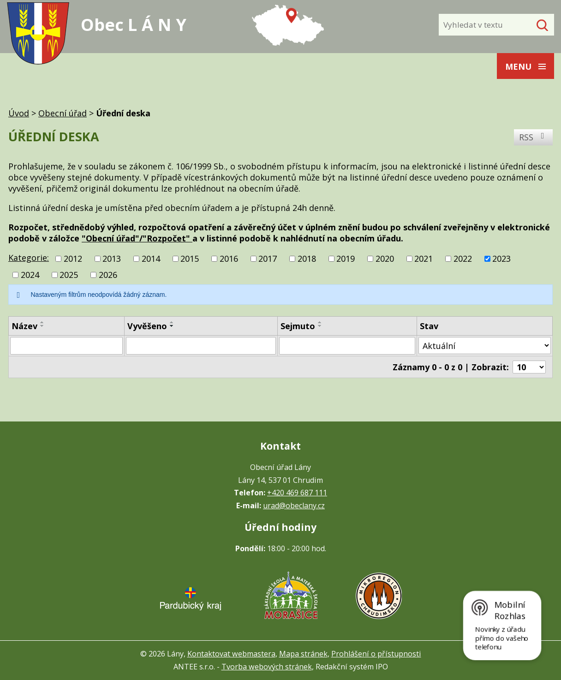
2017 (267, 258)
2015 (189, 258)
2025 (69, 274)
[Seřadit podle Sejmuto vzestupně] (320, 322)
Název (24, 325)
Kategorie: (28, 257)
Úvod (18, 113)
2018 (307, 258)
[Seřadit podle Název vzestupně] (42, 322)
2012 (73, 258)
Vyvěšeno (147, 325)
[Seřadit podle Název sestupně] (42, 326)
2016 (229, 258)
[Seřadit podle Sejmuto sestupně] (320, 326)
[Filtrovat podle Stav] (484, 345)
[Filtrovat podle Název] (66, 346)
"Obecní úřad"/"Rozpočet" (137, 238)
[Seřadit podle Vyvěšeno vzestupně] (172, 322)
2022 (463, 258)
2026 (108, 274)
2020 (385, 258)
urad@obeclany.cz (294, 505)
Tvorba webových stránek (266, 667)
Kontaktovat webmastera (231, 654)
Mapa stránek (303, 654)
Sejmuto (297, 325)
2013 (111, 258)
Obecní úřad (62, 113)
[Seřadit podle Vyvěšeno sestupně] (172, 326)
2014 (151, 258)
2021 (423, 258)
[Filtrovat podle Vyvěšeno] (201, 346)
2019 (345, 258)
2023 (501, 258)
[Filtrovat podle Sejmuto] (347, 346)
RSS (533, 137)
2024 (30, 274)
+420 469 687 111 (297, 492)
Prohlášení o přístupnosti (376, 654)
